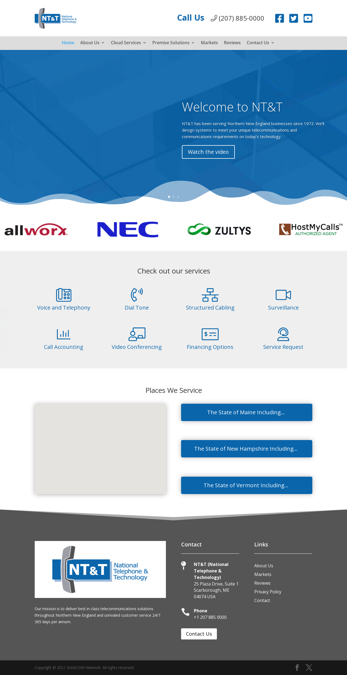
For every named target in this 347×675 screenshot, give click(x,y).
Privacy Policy (267, 592)
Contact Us (258, 43)
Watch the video (208, 157)
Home (68, 43)
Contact (262, 600)
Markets (209, 43)
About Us (89, 43)
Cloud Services (126, 43)
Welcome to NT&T (232, 114)
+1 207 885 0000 (210, 617)
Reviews (232, 43)
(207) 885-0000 (237, 18)
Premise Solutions (170, 43)
